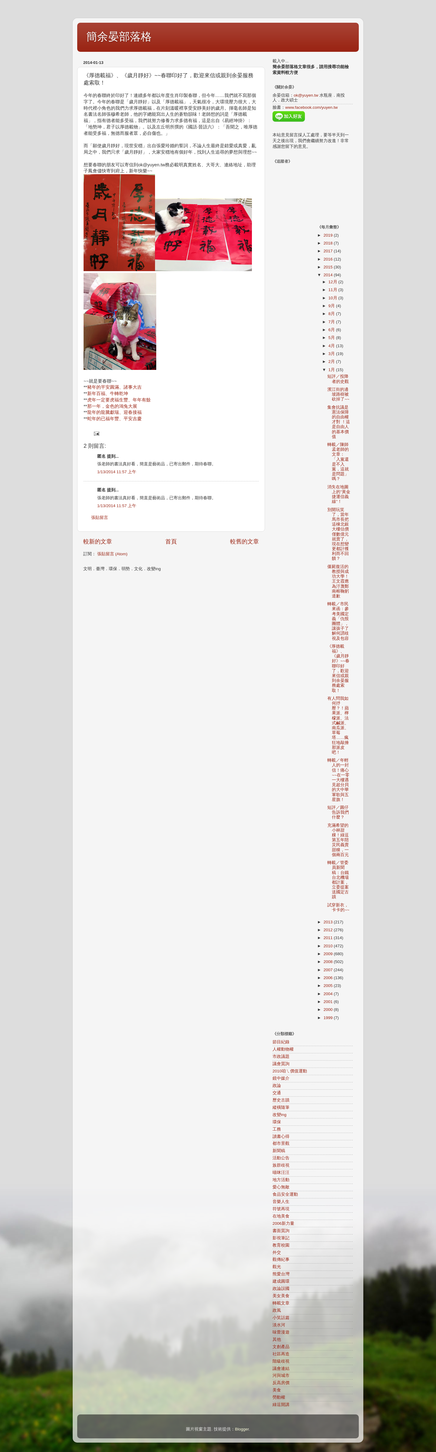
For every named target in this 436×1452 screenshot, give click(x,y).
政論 (276, 1085)
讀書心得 (280, 1136)
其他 (276, 1339)
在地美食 (280, 1216)
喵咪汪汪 (280, 1172)
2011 (328, 937)
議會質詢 (280, 1064)
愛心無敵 (280, 1187)
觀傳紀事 (280, 1259)
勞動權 (278, 1397)
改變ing (279, 1114)
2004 (328, 994)
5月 (332, 337)
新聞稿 (278, 1150)
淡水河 (278, 1325)
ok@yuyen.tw (306, 95)
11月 (334, 289)
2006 (328, 977)
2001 (328, 1001)
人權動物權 (283, 1049)
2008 (328, 961)
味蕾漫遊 (280, 1332)
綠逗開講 (280, 1404)
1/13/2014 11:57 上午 (116, 472)
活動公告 (280, 1158)
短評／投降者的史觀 (338, 379)
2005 (328, 985)
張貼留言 (99, 517)
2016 (328, 259)
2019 (328, 235)
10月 (334, 298)
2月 (332, 361)
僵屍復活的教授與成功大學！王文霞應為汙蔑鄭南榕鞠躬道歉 (338, 581)
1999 (328, 1017)
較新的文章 (97, 541)
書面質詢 (280, 1230)
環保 (276, 1122)
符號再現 (280, 1209)
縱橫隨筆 (280, 1107)
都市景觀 (280, 1143)
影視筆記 (280, 1238)
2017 (328, 251)
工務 (276, 1129)
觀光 (276, 1266)
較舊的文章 (244, 541)
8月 (332, 313)
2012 (328, 930)
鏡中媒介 (280, 1078)
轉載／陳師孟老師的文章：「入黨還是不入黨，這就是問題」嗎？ (338, 461)
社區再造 (280, 1354)
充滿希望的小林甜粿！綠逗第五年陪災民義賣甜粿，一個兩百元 (338, 840)
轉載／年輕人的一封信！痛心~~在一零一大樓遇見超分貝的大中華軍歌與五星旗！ (338, 780)
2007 (328, 970)
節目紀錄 (280, 1042)
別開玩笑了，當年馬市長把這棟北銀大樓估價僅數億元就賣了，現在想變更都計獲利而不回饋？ (338, 534)
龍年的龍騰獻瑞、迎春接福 (114, 412)
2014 (328, 275)
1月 (332, 369)
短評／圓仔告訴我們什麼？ (338, 812)
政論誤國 (280, 1288)
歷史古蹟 (280, 1100)
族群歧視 (280, 1165)
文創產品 (280, 1346)
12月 (334, 282)
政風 (276, 1310)
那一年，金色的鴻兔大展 (112, 406)
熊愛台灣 (280, 1274)
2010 (328, 946)
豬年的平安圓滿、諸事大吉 (114, 387)
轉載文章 (280, 1303)
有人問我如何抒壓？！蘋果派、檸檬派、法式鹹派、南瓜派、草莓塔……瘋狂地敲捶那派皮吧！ (338, 725)
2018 (328, 243)
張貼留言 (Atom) (112, 554)
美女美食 (280, 1296)
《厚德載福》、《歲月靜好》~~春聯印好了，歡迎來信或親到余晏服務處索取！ (338, 668)
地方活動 (280, 1180)
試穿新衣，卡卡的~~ (338, 907)
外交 (276, 1252)
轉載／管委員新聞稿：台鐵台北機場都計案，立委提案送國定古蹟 (338, 879)
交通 (276, 1093)
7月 (332, 322)
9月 (332, 306)
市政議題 (280, 1056)
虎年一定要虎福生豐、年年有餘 (119, 399)
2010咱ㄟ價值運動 (289, 1071)
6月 (332, 329)
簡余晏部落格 (119, 36)
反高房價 (280, 1383)
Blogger (242, 1429)
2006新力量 (283, 1223)
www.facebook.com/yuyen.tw (311, 107)
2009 (328, 954)
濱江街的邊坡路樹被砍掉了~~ (338, 394)
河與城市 (280, 1375)
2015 (328, 267)
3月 (332, 353)
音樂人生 (280, 1201)
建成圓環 (280, 1281)
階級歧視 (280, 1361)
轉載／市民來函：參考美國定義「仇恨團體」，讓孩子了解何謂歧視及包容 (338, 621)
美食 (276, 1390)
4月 (332, 346)
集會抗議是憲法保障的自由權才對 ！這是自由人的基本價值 (338, 422)
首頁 (171, 541)
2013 (328, 922)
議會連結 (280, 1368)
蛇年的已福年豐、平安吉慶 (114, 418)
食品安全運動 (285, 1194)
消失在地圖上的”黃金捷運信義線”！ (338, 494)
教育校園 (280, 1245)
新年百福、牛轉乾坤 (107, 393)
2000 (328, 1009)
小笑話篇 (280, 1317)
